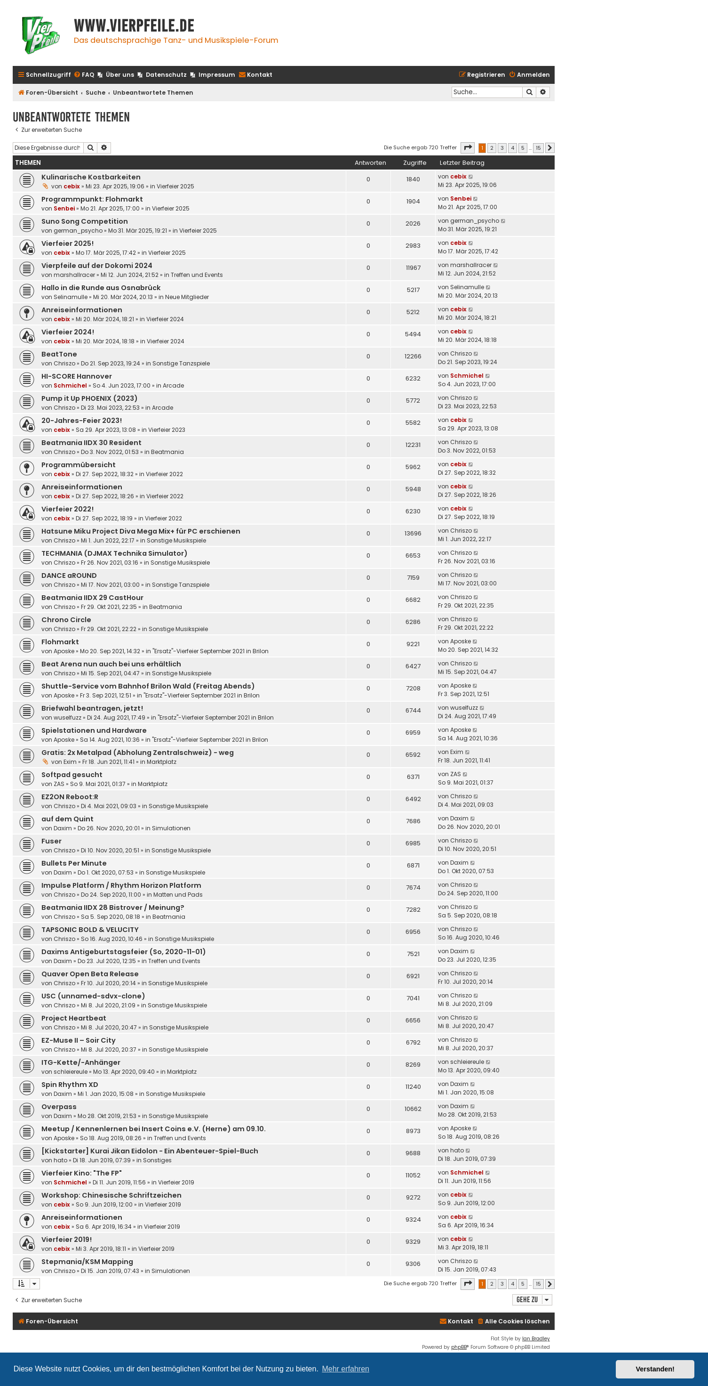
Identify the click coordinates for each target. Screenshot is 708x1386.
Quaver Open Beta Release (90, 974)
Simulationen (171, 828)
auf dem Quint (67, 819)
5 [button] (523, 148)
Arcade (173, 385)
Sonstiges (157, 1160)
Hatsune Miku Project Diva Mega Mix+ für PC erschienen (140, 531)
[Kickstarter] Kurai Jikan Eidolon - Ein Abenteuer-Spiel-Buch (149, 1151)
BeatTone (59, 354)
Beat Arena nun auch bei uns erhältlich (111, 664)
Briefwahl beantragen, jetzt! (92, 708)
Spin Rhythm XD (69, 1084)
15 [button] (538, 148)
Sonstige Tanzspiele (181, 363)
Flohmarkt (60, 642)
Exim (70, 762)
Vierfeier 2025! (67, 243)
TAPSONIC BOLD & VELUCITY (90, 929)
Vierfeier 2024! (67, 332)
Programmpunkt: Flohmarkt (92, 199)
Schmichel (70, 385)
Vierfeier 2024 (165, 319)
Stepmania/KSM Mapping (87, 1261)
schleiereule (71, 1072)
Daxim (63, 828)
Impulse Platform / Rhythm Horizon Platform (121, 885)
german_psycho (78, 231)
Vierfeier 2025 (175, 186)
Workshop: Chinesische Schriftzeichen (111, 1195)
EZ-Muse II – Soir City (78, 1040)
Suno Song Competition (84, 221)
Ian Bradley (536, 1338)
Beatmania (167, 452)
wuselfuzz (67, 717)
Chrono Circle (66, 619)
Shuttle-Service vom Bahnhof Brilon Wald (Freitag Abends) (148, 686)
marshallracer (74, 275)
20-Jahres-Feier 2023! (81, 420)
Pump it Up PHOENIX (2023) (89, 398)
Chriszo (64, 363)
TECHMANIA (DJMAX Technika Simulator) (114, 553)
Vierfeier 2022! (67, 509)
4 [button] (512, 148)
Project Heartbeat (73, 1018)
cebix (72, 186)
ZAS (59, 784)
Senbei (64, 208)
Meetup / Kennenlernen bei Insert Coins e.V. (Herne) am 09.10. (153, 1129)
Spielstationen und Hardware (94, 730)
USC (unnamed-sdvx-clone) (93, 996)
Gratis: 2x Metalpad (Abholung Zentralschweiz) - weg (137, 752)
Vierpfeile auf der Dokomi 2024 (96, 265)
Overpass (59, 1106)
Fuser (51, 841)
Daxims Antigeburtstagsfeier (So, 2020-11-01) (123, 951)
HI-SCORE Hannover (76, 376)
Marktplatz (161, 762)
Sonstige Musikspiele (176, 540)
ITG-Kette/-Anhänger (80, 1062)
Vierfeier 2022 (164, 474)
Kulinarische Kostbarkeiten (91, 177)
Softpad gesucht (72, 774)
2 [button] (491, 148)
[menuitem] (83, 75)
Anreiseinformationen (81, 310)
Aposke (64, 651)
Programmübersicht (78, 465)
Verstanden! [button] (655, 1369)
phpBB (459, 1347)
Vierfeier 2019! (66, 1239)
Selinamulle (71, 297)
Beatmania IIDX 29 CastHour (92, 597)
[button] (468, 148)
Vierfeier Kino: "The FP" (81, 1173)
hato (60, 1160)
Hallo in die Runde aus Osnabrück (101, 287)
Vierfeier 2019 (176, 1182)
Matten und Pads (178, 895)
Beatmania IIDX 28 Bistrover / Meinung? (112, 907)
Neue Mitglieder (187, 297)
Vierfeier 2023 (166, 430)
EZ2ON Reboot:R (69, 797)
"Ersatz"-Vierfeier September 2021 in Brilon (210, 651)
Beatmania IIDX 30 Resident (91, 442)
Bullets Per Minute (74, 863)
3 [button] (502, 148)
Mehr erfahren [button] (345, 1369)
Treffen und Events (197, 275)
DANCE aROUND (69, 575)
